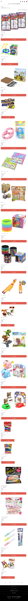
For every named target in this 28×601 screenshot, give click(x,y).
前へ (5, 582)
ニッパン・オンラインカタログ (14, 3)
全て (0, 6)
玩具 (2, 6)
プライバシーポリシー (14, 588)
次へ (19, 582)
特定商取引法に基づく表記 (14, 590)
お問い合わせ (14, 592)
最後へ (22, 582)
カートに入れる (13, 39)
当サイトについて (14, 586)
